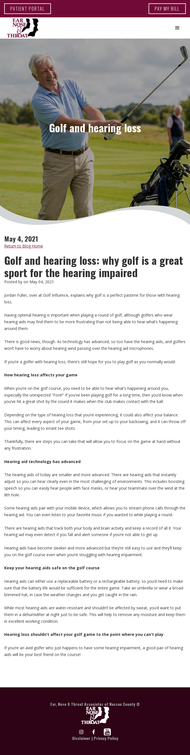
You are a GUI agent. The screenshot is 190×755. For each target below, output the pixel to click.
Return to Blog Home (23, 246)
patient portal (27, 8)
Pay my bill (167, 8)
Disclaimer (81, 738)
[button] (177, 28)
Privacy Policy (106, 738)
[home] (21, 27)
